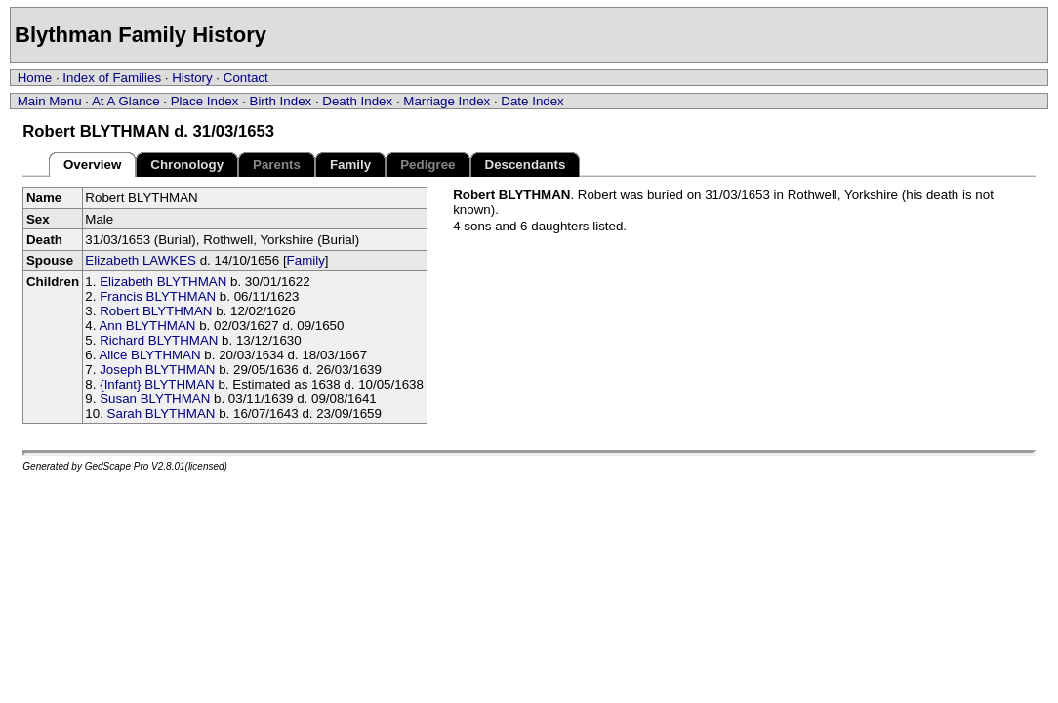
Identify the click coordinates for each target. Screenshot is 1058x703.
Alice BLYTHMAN (149, 355)
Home (35, 77)
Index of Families (111, 77)
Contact (246, 77)
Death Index (357, 101)
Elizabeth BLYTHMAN (163, 281)
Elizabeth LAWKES (140, 260)
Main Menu (50, 101)
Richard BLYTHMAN (159, 340)
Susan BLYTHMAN (155, 399)
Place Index (205, 101)
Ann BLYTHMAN (147, 325)
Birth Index (281, 101)
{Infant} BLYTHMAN (157, 384)
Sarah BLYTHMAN (161, 413)
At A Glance (126, 101)
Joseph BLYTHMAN (157, 369)
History (192, 77)
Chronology (187, 164)
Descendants (525, 164)
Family (350, 164)
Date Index (532, 101)
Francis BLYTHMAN (158, 296)
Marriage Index (446, 101)
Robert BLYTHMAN (156, 311)
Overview (92, 164)
